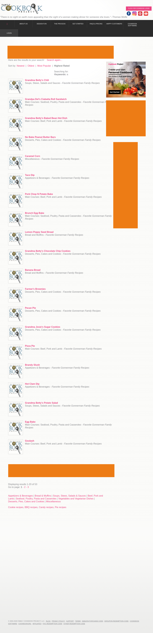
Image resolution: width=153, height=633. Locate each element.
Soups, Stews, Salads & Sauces (69, 496)
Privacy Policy (58, 621)
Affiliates (37, 624)
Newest (20, 66)
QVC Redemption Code (52, 624)
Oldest (30, 66)
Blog (48, 621)
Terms (78, 621)
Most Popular (44, 66)
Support (70, 621)
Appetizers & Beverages (20, 496)
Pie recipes (60, 507)
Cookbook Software (132, 24)
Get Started (78, 24)
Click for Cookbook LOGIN (138, 8)
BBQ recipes (31, 507)
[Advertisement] (60, 52)
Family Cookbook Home (21, 9)
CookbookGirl (24, 624)
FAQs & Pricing (96, 24)
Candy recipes (46, 507)
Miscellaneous (53, 501)
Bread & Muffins (43, 496)
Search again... (54, 60)
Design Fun (42, 24)
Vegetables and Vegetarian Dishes (76, 498)
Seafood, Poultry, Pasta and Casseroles (36, 498)
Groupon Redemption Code (116, 621)
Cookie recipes (15, 507)
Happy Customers (114, 24)
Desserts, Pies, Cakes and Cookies (26, 501)
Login (9, 33)
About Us (23, 24)
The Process (59, 24)
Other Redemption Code (74, 624)
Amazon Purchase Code (92, 621)
